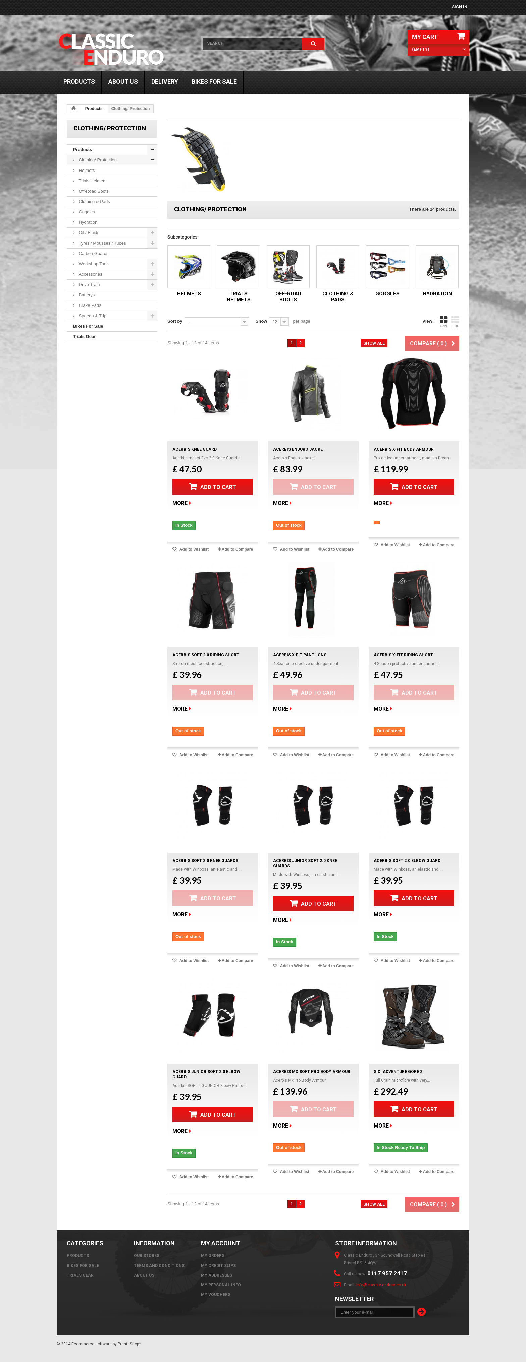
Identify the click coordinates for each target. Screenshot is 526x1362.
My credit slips (218, 1265)
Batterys (86, 294)
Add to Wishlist (193, 549)
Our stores (146, 1255)
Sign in (459, 7)
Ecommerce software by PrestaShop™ (106, 1344)
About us (123, 81)
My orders (212, 1255)
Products (79, 81)
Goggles (86, 211)
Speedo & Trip (91, 315)
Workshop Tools (93, 263)
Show (261, 321)
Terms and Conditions (159, 1265)
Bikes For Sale (214, 81)
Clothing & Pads (93, 201)
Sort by (174, 321)
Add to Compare (237, 549)
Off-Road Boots (93, 191)
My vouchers (215, 1294)
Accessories (89, 274)
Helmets (86, 170)
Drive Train (88, 284)
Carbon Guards (93, 253)
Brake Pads (89, 305)
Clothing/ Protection (97, 159)
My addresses (216, 1275)
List (455, 322)
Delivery (164, 81)
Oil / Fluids (88, 232)
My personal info (221, 1285)
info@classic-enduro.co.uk (381, 1285)
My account (220, 1243)
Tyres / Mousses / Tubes (101, 243)
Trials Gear (84, 336)
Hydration (87, 222)
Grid (443, 322)
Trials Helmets (91, 180)
